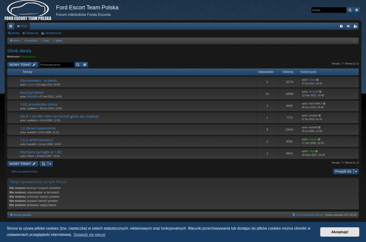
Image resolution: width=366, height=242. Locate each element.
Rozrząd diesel (32, 92)
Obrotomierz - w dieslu (38, 80)
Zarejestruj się (53, 33)
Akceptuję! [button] (339, 232)
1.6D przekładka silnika (38, 104)
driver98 (32, 96)
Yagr (312, 151)
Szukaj (15, 33)
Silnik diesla (19, 51)
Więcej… (11, 27)
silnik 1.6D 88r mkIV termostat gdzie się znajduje (59, 116)
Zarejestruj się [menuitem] (356, 27)
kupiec (313, 139)
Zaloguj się (32, 33)
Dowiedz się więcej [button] (89, 235)
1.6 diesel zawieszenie (38, 128)
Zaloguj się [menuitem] (349, 27)
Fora (24, 26)
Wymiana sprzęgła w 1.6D (41, 151)
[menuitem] (341, 26)
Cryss (30, 84)
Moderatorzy (28, 56)
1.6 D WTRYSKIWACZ (36, 140)
